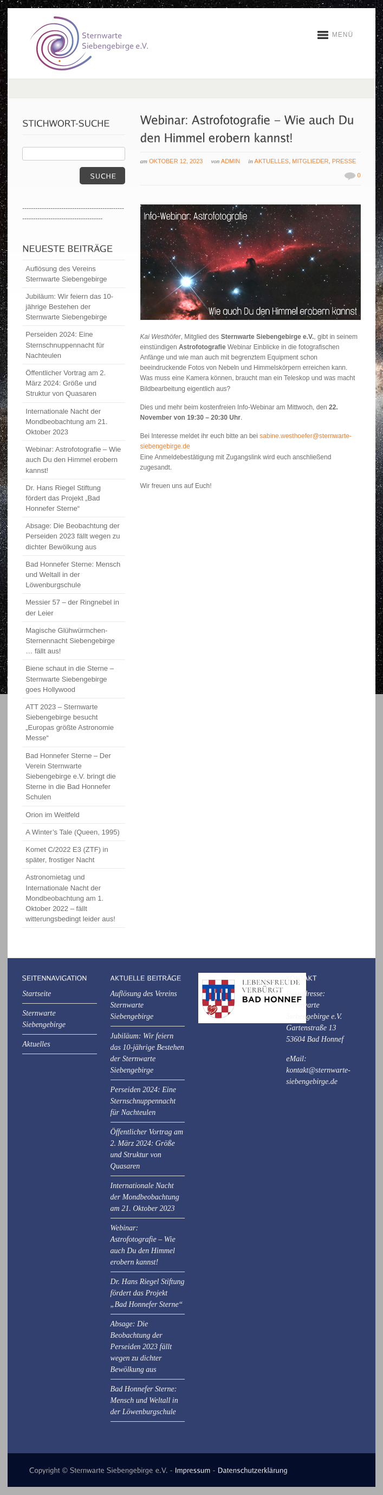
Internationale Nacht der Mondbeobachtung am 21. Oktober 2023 (66, 421)
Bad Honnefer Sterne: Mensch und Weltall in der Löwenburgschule (72, 574)
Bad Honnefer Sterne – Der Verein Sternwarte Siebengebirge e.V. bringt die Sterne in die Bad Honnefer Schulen (70, 776)
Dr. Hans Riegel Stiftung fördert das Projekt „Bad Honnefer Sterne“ (63, 498)
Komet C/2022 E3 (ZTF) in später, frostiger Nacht (66, 854)
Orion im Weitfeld (52, 815)
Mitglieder (310, 161)
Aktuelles (272, 161)
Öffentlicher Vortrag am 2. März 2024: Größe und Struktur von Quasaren (65, 383)
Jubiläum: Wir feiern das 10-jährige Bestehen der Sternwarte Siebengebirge (69, 306)
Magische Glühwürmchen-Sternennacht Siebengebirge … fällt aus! (70, 640)
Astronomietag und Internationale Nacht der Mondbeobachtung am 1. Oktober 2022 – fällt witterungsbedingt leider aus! (70, 898)
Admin (230, 161)
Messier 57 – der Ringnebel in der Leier (72, 607)
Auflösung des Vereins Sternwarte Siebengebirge (66, 274)
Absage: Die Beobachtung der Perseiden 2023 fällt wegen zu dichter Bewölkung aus (72, 536)
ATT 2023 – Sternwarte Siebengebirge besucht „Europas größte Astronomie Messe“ (69, 722)
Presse (344, 161)
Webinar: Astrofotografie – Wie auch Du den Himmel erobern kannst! (73, 459)
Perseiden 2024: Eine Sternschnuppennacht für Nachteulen (64, 344)
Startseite (36, 994)
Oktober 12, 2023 (176, 161)
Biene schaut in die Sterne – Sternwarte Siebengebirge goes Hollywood (69, 678)
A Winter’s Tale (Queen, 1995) (72, 832)
